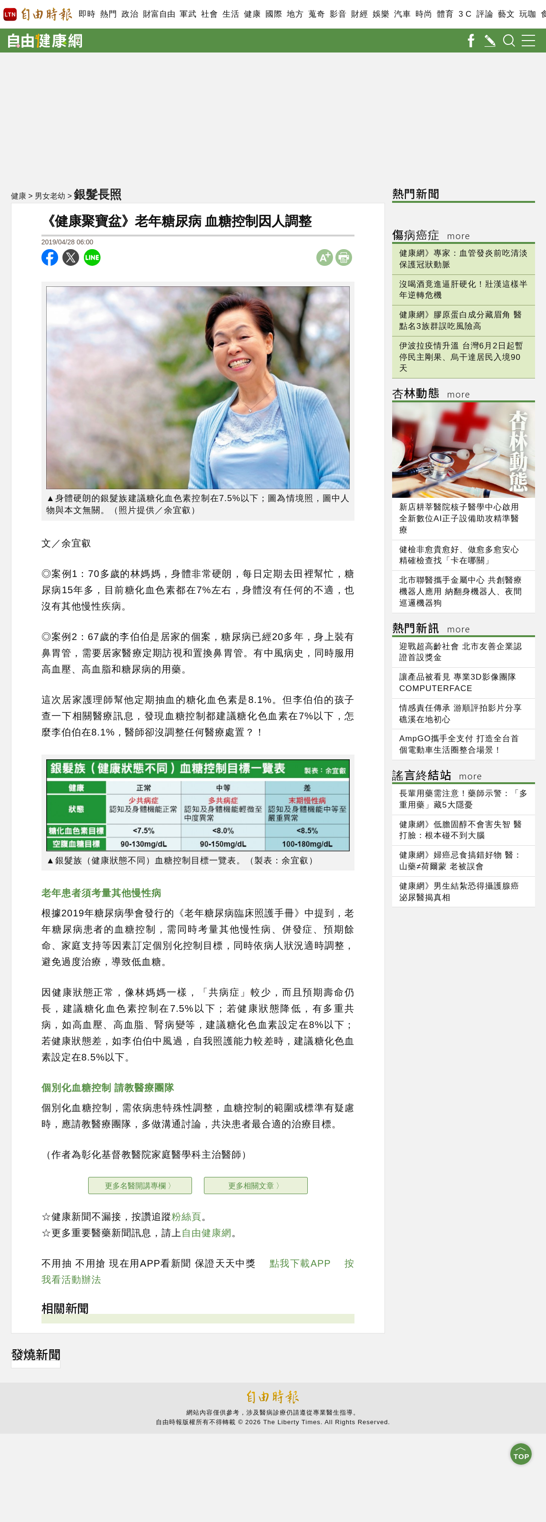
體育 (445, 14)
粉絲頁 (187, 1216)
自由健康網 (207, 1233)
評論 (484, 14)
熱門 (108, 14)
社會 (209, 14)
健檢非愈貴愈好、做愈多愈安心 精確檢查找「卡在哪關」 (459, 555)
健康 (252, 14)
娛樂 (381, 14)
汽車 (402, 14)
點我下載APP (300, 1263)
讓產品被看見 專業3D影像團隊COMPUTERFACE (457, 682)
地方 (295, 14)
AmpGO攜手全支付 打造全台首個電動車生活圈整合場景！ (459, 744)
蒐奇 (316, 14)
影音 (338, 14)
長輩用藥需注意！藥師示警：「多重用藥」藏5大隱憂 (463, 799)
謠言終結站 (437, 776)
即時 (87, 14)
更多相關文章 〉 (255, 1186)
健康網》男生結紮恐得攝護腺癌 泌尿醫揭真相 (459, 892)
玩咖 (527, 14)
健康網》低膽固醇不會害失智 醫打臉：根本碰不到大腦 (460, 830)
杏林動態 (431, 394)
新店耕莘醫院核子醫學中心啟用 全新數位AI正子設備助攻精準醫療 (459, 519)
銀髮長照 (97, 194)
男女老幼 (50, 196)
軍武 (188, 14)
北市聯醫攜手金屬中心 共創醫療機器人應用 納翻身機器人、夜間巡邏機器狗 (460, 592)
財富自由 (159, 14)
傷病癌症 (431, 236)
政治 (129, 14)
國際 (273, 14)
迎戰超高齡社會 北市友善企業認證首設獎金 (460, 652)
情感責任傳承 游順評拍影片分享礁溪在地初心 (460, 713)
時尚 (423, 14)
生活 (230, 14)
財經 (359, 14)
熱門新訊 (431, 629)
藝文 (506, 14)
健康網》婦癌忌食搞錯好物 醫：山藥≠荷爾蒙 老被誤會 (460, 860)
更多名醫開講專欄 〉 (140, 1186)
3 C (465, 14)
